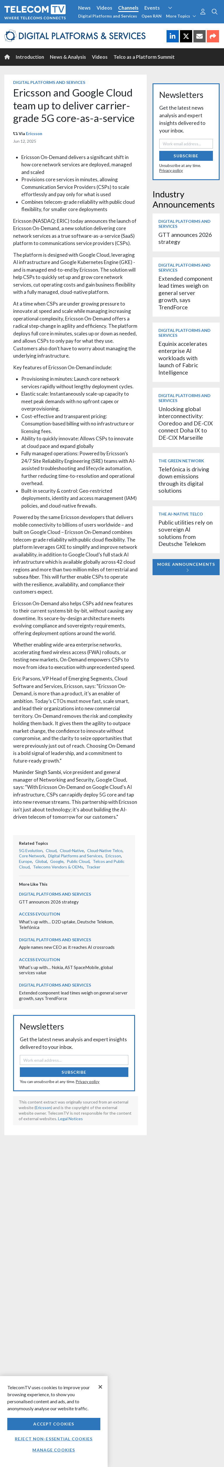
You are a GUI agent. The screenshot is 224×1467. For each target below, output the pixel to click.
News (84, 8)
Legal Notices (70, 1118)
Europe (25, 861)
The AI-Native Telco (180, 513)
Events (152, 8)
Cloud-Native (72, 850)
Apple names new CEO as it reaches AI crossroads (67, 947)
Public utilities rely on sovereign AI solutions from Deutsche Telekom (185, 533)
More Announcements (186, 567)
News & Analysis (68, 57)
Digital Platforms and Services (107, 15)
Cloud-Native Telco (105, 850)
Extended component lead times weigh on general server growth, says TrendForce (185, 293)
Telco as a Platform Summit (144, 57)
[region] (54, 1421)
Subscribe (74, 1072)
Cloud (51, 850)
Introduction (30, 57)
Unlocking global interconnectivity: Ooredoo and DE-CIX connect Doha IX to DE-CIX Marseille (185, 423)
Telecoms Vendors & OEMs (58, 866)
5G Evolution (31, 850)
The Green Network (181, 460)
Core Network (32, 855)
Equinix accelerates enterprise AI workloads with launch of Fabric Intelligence (182, 358)
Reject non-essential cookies (53, 1438)
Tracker (93, 866)
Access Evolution (39, 913)
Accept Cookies (53, 1423)
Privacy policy (87, 1081)
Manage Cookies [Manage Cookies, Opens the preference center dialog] (53, 1449)
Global (41, 861)
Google (57, 861)
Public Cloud (78, 861)
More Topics (181, 15)
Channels (128, 8)
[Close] (100, 1386)
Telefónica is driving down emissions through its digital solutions (183, 480)
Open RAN (151, 15)
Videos (104, 8)
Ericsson (34, 133)
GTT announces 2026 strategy (49, 901)
